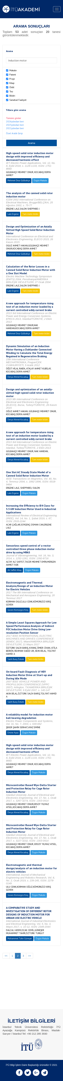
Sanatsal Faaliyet (17, 99)
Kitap (11, 83)
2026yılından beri (15, 121)
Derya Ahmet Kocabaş (18, 376)
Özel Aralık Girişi (14, 133)
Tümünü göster (13, 118)
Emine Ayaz (13, 732)
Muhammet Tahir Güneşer (20, 938)
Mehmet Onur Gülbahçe (19, 180)
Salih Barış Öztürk (16, 659)
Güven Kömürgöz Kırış (18, 610)
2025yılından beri (15, 124)
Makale (13, 70)
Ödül (11, 87)
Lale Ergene (13, 214)
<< (6, 955)
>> (29, 955)
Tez (11, 91)
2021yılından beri (15, 128)
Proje (12, 78)
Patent (12, 74)
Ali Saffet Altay (15, 570)
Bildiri (12, 95)
